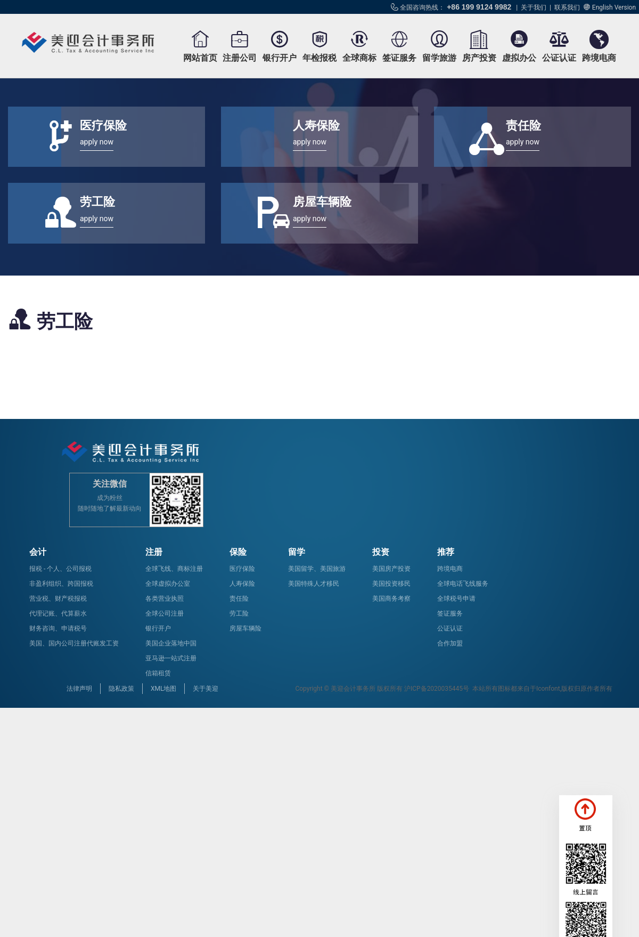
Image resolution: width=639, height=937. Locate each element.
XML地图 (163, 688)
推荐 (445, 552)
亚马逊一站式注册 (170, 658)
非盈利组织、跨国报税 (61, 583)
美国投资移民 (391, 583)
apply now (96, 142)
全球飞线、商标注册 (174, 568)
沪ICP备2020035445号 (436, 688)
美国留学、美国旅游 (317, 568)
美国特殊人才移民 (313, 583)
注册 (153, 552)
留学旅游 (439, 57)
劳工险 (239, 613)
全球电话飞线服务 (462, 583)
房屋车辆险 (245, 628)
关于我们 (533, 7)
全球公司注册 (164, 613)
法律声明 (79, 688)
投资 (380, 552)
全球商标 (359, 57)
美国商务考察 (391, 598)
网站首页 (200, 57)
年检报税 (319, 57)
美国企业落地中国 (170, 643)
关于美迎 (205, 688)
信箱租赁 (158, 673)
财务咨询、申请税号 (58, 628)
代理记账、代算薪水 (58, 613)
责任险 (239, 598)
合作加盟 (450, 643)
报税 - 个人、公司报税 (60, 568)
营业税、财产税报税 (58, 598)
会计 (37, 552)
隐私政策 (121, 688)
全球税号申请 (456, 598)
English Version (614, 7)
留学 (296, 552)
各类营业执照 (164, 598)
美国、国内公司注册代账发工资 (74, 643)
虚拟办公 (519, 57)
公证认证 (559, 57)
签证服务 (399, 57)
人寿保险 (242, 583)
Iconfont (548, 688)
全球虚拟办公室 (167, 583)
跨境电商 (599, 57)
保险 (238, 552)
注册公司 (240, 57)
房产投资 (479, 57)
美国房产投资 (391, 568)
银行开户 (280, 57)
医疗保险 (242, 568)
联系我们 (567, 7)
